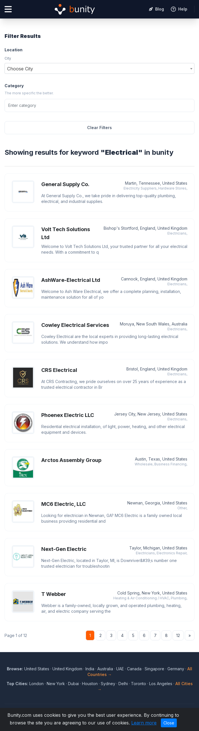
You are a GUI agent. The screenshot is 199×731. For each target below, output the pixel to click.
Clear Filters (99, 127)
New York (56, 683)
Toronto (138, 683)
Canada (134, 668)
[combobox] (99, 68)
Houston (90, 683)
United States (36, 668)
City (8, 58)
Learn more (144, 723)
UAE (120, 668)
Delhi (123, 683)
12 (178, 635)
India (89, 668)
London (36, 683)
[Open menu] (8, 9)
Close (168, 722)
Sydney (108, 683)
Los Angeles (160, 683)
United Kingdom (67, 668)
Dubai (73, 683)
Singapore (154, 668)
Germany (175, 668)
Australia (105, 668)
